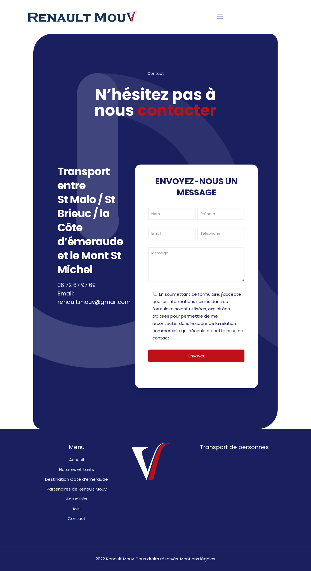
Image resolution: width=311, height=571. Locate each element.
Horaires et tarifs (76, 469)
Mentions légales (197, 559)
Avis (76, 509)
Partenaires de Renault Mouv (77, 489)
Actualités (76, 499)
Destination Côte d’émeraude (76, 479)
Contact (77, 518)
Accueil (76, 460)
